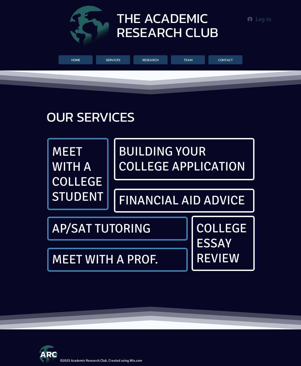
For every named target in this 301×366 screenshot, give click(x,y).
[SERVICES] (113, 59)
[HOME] (76, 59)
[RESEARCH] (150, 59)
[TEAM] (188, 59)
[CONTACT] (225, 59)
